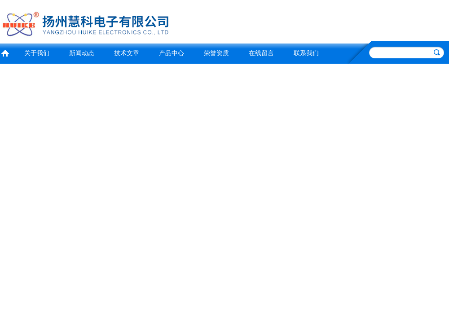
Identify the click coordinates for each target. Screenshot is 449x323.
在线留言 (261, 53)
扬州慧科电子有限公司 (110, 20)
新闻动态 (81, 53)
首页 (5, 52)
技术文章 (126, 53)
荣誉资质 (216, 53)
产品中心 (171, 53)
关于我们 (36, 53)
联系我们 (306, 53)
